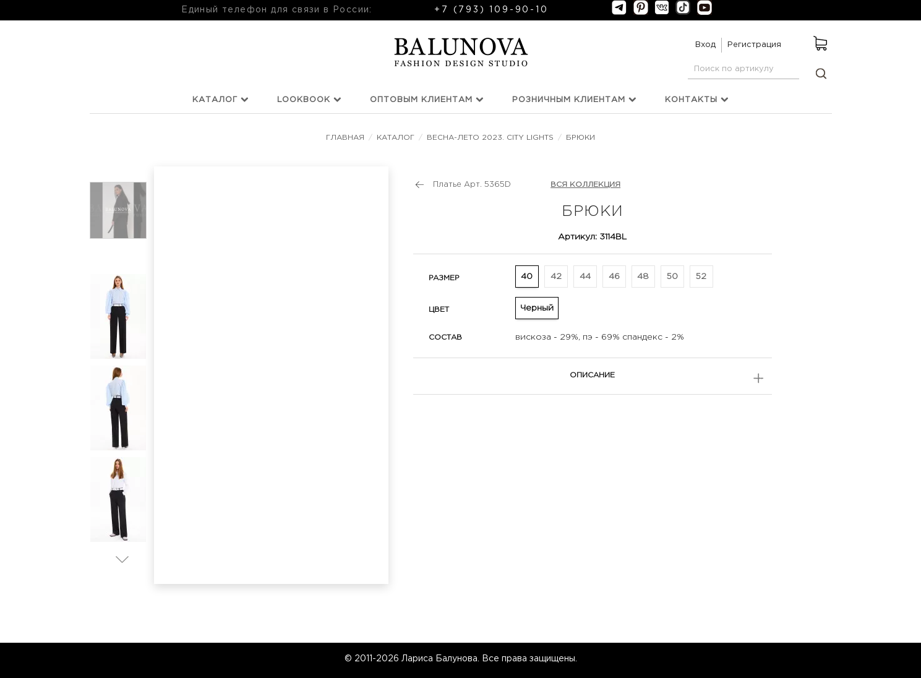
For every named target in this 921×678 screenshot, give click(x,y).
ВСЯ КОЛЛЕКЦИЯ (585, 184)
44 (585, 276)
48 (643, 276)
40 (527, 276)
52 (701, 276)
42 (556, 276)
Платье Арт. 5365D (472, 184)
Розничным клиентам (574, 99)
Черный (537, 308)
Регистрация (754, 44)
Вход (705, 44)
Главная (346, 137)
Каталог (220, 99)
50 (672, 276)
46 (614, 276)
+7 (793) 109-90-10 (491, 10)
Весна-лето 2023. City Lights (490, 137)
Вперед (122, 559)
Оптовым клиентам (427, 99)
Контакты (697, 99)
